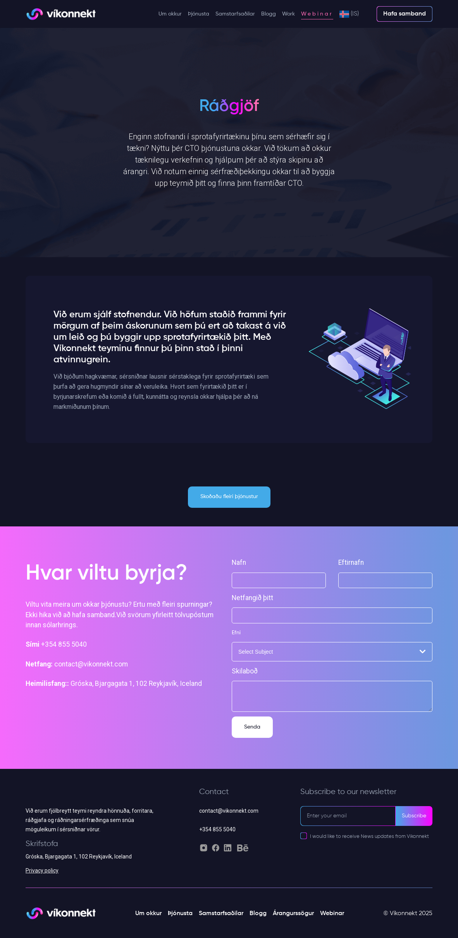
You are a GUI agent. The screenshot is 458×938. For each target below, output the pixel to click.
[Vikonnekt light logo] (61, 14)
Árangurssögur (293, 913)
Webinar (317, 14)
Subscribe (414, 816)
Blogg (268, 14)
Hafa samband (404, 14)
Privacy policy (42, 870)
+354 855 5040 (217, 829)
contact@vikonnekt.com (228, 811)
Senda (252, 727)
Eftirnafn (351, 562)
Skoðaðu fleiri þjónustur (229, 496)
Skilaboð (245, 671)
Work (288, 14)
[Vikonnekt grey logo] (92, 796)
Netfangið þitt (252, 598)
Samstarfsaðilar (235, 14)
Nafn (239, 562)
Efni (236, 632)
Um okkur (170, 14)
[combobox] (332, 651)
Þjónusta (198, 14)
